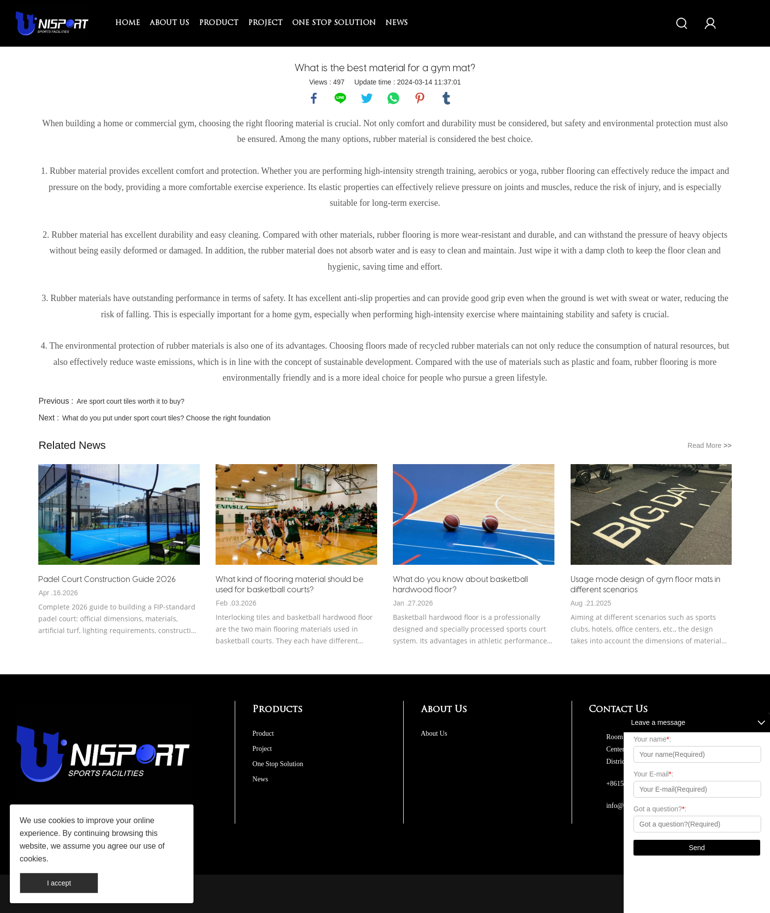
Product (218, 23)
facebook (313, 98)
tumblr (446, 98)
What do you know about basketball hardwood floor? (460, 584)
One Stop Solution (334, 23)
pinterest (419, 98)
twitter (366, 98)
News (396, 23)
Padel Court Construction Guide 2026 (107, 578)
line (340, 98)
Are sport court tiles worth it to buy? (130, 401)
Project (265, 23)
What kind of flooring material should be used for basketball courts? (289, 584)
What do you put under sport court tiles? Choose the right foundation (166, 418)
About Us (169, 23)
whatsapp (393, 98)
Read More (710, 445)
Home (127, 23)
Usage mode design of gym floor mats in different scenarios (645, 584)
